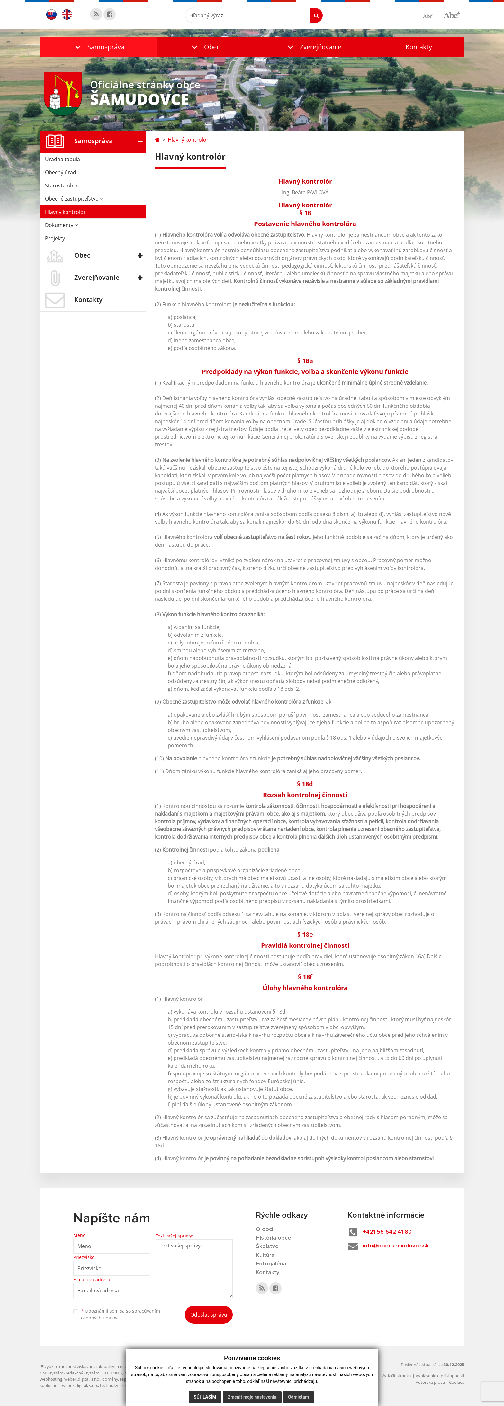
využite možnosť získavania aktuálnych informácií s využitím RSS (103, 1366)
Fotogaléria (271, 1264)
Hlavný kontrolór (65, 211)
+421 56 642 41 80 (387, 1232)
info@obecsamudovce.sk (396, 1246)
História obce (273, 1238)
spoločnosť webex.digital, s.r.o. (69, 1385)
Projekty (55, 238)
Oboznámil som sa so (120, 1314)
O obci (264, 1229)
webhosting (51, 1379)
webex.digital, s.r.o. (82, 1379)
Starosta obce (62, 185)
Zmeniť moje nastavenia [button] (252, 1397)
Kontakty (419, 46)
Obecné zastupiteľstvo (74, 198)
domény (110, 1379)
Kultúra (265, 1255)
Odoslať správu (208, 1314)
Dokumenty (61, 225)
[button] (98, 47)
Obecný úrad (60, 172)
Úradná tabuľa (62, 159)
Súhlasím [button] (205, 1397)
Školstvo (267, 1246)
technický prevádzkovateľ (124, 1385)
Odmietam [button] (298, 1397)
